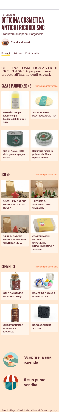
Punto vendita (32, 53)
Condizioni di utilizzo (27, 410)
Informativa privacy (48, 410)
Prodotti (5, 53)
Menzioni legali (9, 410)
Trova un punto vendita (46, 86)
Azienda (18, 53)
